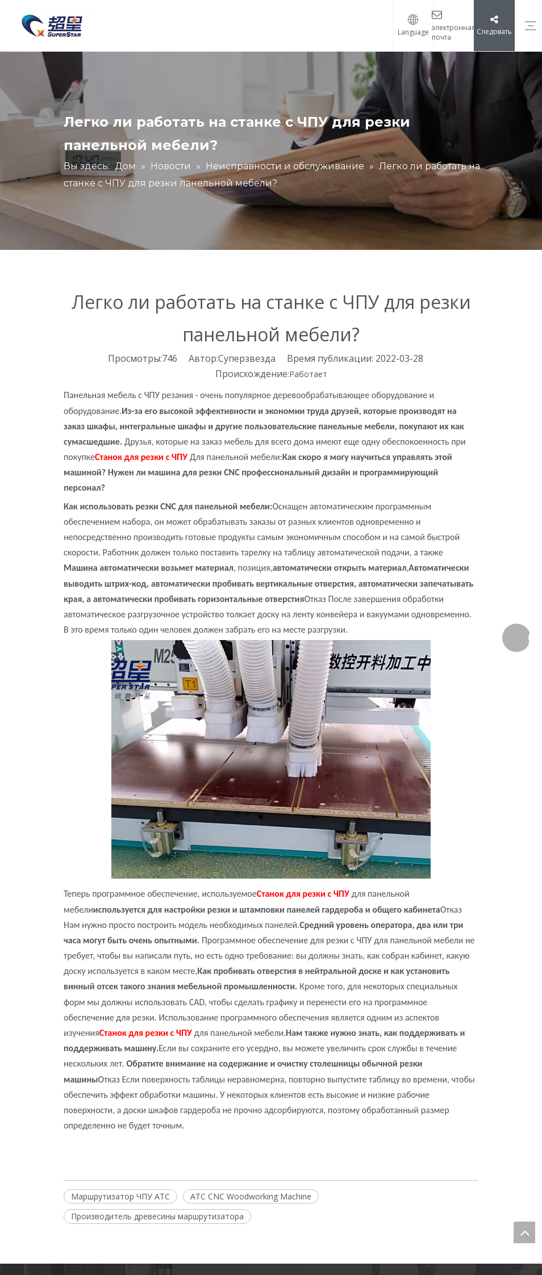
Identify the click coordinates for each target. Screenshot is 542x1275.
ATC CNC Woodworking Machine (250, 1196)
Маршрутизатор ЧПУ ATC (120, 1196)
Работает (308, 374)
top (524, 1232)
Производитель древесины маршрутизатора (157, 1216)
